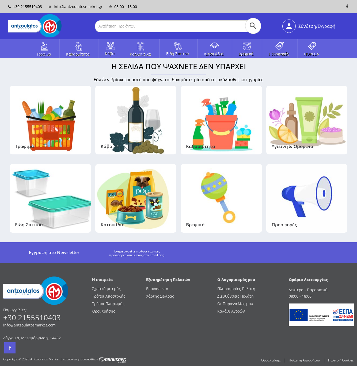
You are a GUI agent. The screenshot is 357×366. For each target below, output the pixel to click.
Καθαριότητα (78, 54)
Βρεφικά (246, 53)
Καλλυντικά (140, 54)
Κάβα (110, 53)
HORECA (311, 53)
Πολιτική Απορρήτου (304, 360)
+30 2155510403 (25, 6)
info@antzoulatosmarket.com (29, 325)
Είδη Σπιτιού (177, 53)
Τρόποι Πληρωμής (108, 303)
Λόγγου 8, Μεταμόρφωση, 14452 (32, 337)
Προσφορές (279, 53)
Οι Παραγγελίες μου (235, 303)
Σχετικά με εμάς (106, 288)
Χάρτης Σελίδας (160, 296)
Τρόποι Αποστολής (108, 296)
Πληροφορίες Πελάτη (236, 288)
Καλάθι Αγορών (231, 311)
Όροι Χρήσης (103, 311)
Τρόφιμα (44, 54)
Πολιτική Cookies (341, 360)
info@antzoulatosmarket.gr (75, 6)
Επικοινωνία (157, 288)
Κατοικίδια (213, 53)
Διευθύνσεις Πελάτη (235, 296)
